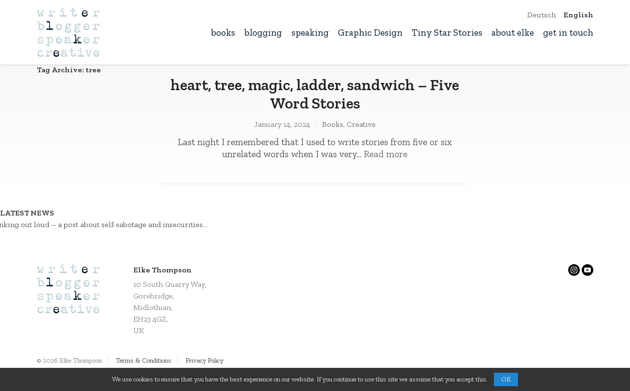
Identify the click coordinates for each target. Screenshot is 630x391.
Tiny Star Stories (447, 32)
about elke (512, 32)
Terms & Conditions (143, 360)
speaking (310, 32)
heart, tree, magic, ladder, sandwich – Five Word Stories (314, 94)
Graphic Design (370, 32)
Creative (361, 124)
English (578, 14)
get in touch (568, 32)
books (223, 32)
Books (332, 124)
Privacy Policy (204, 360)
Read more (385, 154)
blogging (263, 32)
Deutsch (541, 14)
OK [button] (506, 379)
